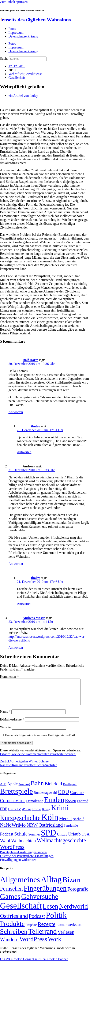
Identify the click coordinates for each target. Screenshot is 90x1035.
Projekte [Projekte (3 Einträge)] (31, 930)
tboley (35, 426)
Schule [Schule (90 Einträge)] (20, 839)
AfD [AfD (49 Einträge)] (3, 789)
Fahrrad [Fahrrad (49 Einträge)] (82, 806)
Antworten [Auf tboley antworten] (24, 452)
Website (5, 732)
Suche (4, 58)
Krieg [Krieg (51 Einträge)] (46, 814)
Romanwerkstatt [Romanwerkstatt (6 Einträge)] (68, 930)
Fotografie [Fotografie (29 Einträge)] (77, 894)
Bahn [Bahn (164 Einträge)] (37, 788)
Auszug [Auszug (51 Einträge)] (24, 789)
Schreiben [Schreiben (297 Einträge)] (13, 936)
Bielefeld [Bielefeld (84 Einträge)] (53, 788)
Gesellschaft (16, 77)
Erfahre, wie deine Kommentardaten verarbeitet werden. (38, 759)
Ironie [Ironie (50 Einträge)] (36, 814)
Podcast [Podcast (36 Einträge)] (37, 921)
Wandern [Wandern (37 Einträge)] (9, 944)
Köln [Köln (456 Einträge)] (49, 822)
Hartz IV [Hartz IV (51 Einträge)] (14, 814)
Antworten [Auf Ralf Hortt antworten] (15, 412)
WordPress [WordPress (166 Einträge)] (33, 944)
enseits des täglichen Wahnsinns (35, 19)
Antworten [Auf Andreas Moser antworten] (15, 647)
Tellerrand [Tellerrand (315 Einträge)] (42, 936)
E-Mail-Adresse (12, 724)
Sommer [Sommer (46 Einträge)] (34, 839)
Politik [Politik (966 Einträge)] (56, 920)
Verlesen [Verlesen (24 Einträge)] (65, 937)
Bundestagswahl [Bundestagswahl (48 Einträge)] (45, 798)
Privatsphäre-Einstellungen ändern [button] (23, 857)
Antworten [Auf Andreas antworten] (15, 563)
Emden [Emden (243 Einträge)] (54, 805)
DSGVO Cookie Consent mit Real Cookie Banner (34, 964)
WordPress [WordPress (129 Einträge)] (12, 852)
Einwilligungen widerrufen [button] (18, 865)
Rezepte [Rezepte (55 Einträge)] (46, 929)
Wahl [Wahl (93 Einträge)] (5, 845)
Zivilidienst (34, 74)
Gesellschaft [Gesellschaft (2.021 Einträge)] (21, 911)
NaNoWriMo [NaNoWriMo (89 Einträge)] (13, 830)
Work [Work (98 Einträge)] (54, 944)
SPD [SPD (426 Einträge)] (48, 837)
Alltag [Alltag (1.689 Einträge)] (51, 884)
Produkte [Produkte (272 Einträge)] (12, 928)
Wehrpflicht (16, 74)
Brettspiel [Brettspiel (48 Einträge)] (70, 789)
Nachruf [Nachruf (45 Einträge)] (77, 824)
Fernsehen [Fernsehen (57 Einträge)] (11, 894)
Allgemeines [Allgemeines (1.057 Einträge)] (20, 884)
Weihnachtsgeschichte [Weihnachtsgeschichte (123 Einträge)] (61, 845)
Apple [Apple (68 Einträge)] (12, 789)
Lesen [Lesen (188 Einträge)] (50, 911)
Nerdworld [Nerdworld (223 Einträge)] (73, 911)
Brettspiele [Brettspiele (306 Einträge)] (16, 796)
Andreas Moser (34, 618)
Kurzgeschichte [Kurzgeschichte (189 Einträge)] (20, 823)
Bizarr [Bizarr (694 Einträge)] (71, 885)
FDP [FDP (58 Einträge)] (3, 814)
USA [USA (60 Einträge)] (86, 839)
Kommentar (9, 676)
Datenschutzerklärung (23, 36)
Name (5, 716)
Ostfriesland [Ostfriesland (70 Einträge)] (14, 921)
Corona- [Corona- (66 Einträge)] (77, 797)
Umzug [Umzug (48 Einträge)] (62, 839)
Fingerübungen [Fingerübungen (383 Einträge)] (45, 893)
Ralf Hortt (30, 360)
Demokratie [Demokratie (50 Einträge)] (34, 806)
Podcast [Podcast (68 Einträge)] (6, 839)
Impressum (15, 32)
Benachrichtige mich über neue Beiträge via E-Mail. (40, 740)
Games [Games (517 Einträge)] (10, 901)
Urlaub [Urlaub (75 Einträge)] (74, 839)
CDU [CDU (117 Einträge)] (63, 797)
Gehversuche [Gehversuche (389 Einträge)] (39, 901)
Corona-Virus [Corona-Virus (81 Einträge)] (12, 805)
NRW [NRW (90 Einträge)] (32, 830)
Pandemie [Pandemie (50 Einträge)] (71, 831)
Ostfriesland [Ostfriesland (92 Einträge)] (50, 830)
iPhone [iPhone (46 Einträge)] (26, 814)
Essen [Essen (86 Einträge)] (70, 805)
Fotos (12, 28)
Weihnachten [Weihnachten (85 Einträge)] (23, 845)
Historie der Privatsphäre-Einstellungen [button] (26, 861)
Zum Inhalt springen (14, 2)
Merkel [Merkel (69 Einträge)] (65, 823)
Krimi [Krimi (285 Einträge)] (60, 813)
